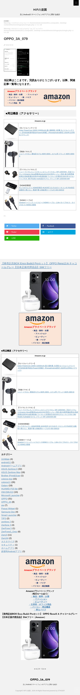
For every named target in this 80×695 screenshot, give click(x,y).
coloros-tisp (6, 479)
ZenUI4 (4, 538)
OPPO (4, 499)
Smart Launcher (9, 515)
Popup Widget (8, 508)
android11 (6, 462)
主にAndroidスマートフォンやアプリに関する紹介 (40, 684)
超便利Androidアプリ (11, 551)
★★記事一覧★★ (40, 669)
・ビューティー (40, 602)
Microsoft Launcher (10, 495)
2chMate (5, 459)
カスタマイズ (7, 541)
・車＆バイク (40, 610)
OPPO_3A (6, 502)
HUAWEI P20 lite (9, 489)
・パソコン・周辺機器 (40, 607)
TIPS (3, 518)
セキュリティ (7, 545)
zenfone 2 (6, 522)
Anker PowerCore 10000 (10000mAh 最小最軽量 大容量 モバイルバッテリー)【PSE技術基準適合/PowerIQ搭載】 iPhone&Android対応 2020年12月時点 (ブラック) (47, 132)
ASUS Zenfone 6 (9, 469)
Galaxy (4, 485)
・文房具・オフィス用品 (40, 604)
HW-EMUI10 (7, 492)
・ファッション (40, 599)
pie (2, 505)
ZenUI (4, 535)
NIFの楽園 (40, 9)
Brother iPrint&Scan (10, 475)
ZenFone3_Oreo (9, 531)
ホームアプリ (7, 548)
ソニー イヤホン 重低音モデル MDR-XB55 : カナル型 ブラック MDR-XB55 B (45, 392)
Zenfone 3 (6, 525)
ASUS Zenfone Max (10, 472)
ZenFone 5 (6, 528)
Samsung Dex (8, 512)
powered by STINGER (57, 691)
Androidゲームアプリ (11, 466)
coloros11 (6, 482)
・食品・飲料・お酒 (40, 596)
